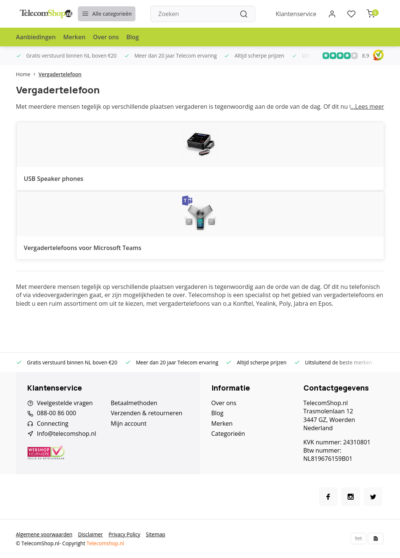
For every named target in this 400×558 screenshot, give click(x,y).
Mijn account (129, 423)
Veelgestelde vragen (65, 403)
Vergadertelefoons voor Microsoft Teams (82, 248)
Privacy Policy (124, 534)
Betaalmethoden (134, 403)
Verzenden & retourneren (146, 413)
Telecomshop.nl (105, 543)
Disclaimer (90, 534)
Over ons (106, 37)
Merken (74, 37)
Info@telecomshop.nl (66, 433)
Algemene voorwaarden (44, 534)
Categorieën (228, 433)
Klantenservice (296, 14)
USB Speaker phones (53, 179)
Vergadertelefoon (60, 74)
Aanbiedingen (36, 37)
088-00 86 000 (56, 413)
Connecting (52, 423)
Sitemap (155, 534)
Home (27, 74)
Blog (132, 37)
